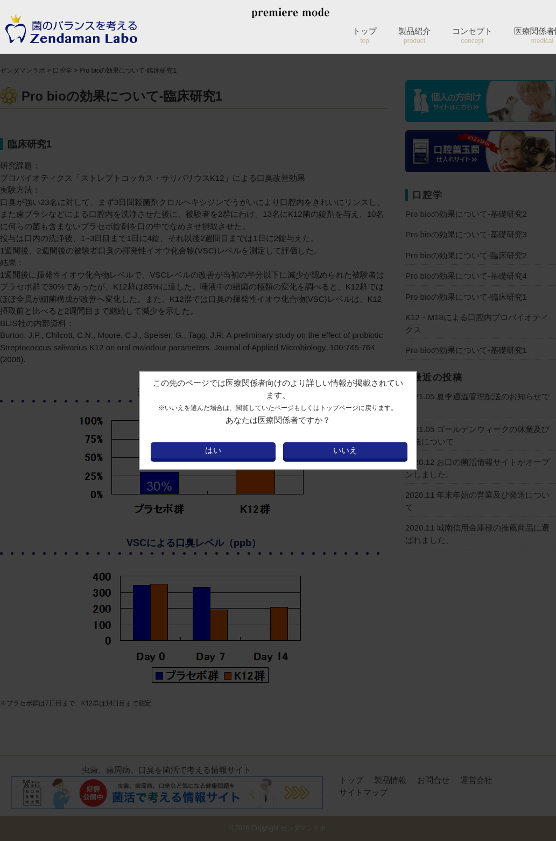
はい (213, 450)
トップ (365, 35)
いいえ (345, 450)
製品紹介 (414, 35)
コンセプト (472, 35)
